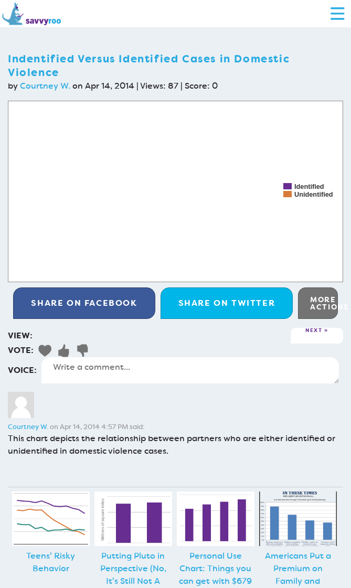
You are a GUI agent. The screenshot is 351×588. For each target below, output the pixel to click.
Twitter (226, 302)
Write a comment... (190, 370)
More (324, 303)
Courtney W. (45, 85)
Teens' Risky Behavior (50, 562)
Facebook (84, 302)
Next (313, 331)
